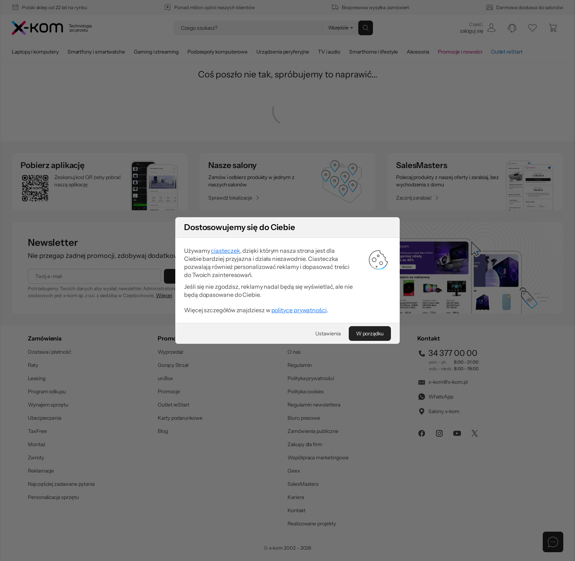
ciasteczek (225, 250)
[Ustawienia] (327, 333)
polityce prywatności (299, 310)
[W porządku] (370, 333)
